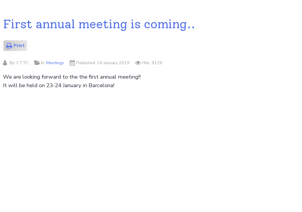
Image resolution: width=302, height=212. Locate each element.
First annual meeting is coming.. (99, 23)
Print (15, 45)
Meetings (55, 63)
